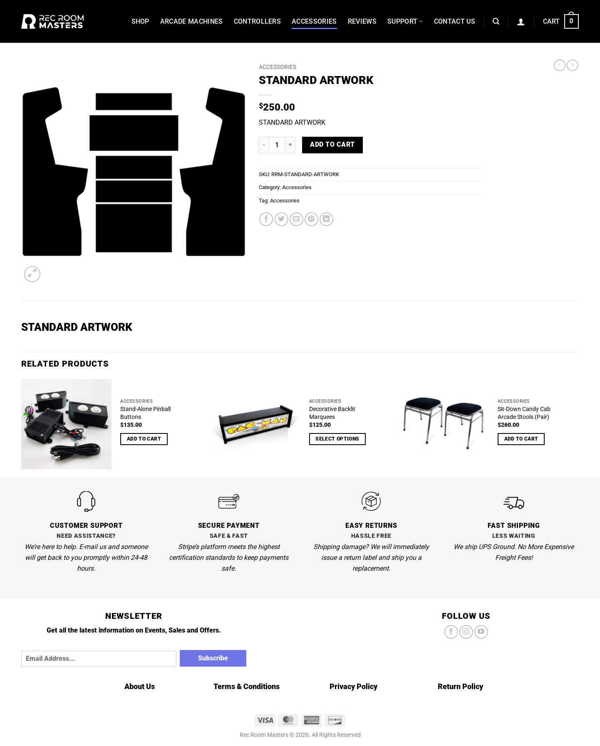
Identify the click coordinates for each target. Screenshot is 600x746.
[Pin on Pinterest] (311, 219)
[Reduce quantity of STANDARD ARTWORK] (264, 145)
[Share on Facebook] (266, 219)
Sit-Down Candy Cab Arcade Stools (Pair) (524, 413)
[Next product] (559, 65)
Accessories (314, 21)
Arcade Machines (191, 21)
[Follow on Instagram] (466, 632)
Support (405, 21)
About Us (139, 686)
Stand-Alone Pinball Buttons (145, 413)
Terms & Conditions (246, 686)
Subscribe (213, 658)
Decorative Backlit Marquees (332, 413)
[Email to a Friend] (296, 219)
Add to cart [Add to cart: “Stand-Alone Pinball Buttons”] (144, 439)
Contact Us (454, 21)
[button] (496, 21)
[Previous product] (572, 65)
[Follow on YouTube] (481, 632)
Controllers (257, 21)
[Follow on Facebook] (451, 632)
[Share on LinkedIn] (326, 219)
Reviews (362, 21)
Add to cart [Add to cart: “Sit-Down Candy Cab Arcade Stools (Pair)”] (521, 439)
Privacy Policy (353, 686)
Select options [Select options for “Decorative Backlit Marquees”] (337, 439)
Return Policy (460, 686)
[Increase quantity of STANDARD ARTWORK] (290, 145)
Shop (140, 21)
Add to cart (332, 144)
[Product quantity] (277, 145)
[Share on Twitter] (281, 219)
